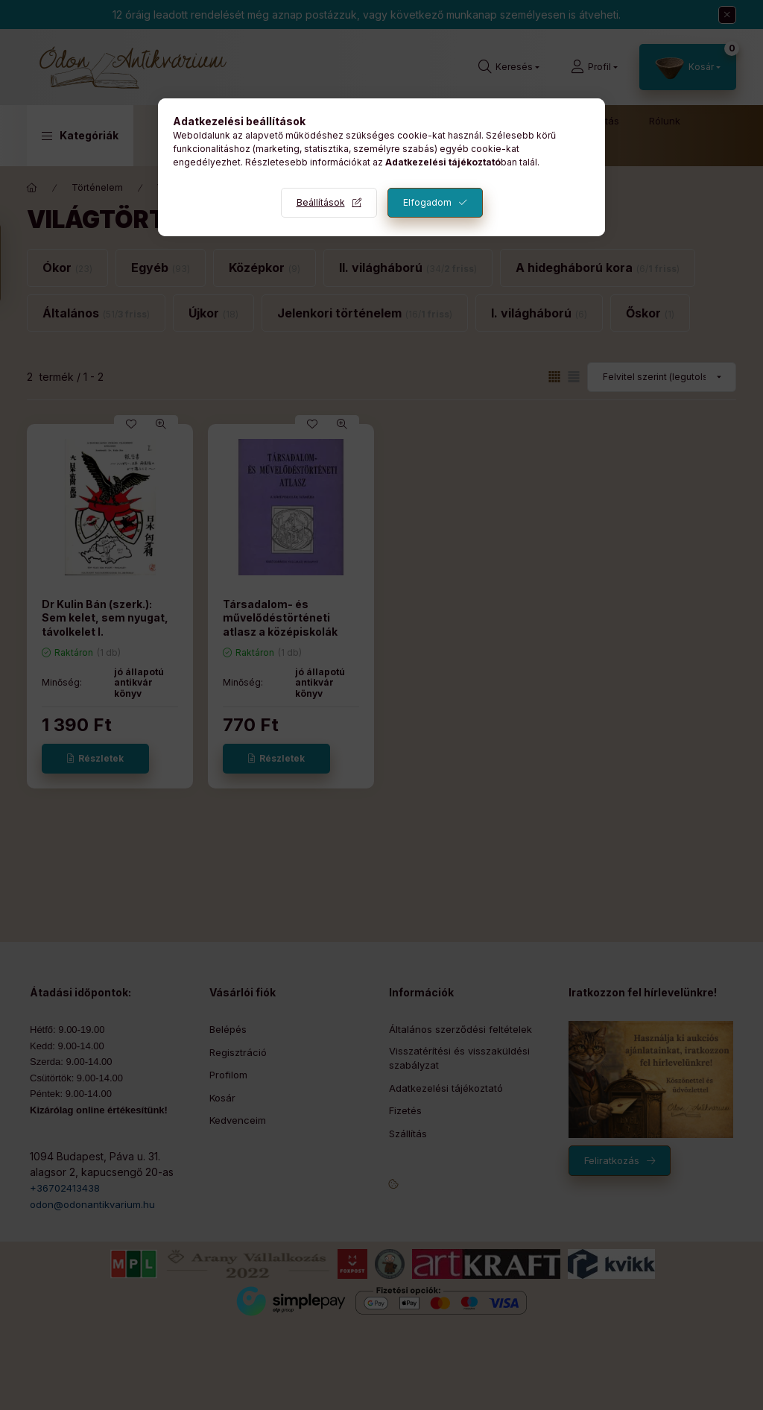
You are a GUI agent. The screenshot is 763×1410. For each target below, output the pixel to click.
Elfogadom (427, 202)
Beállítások (321, 202)
